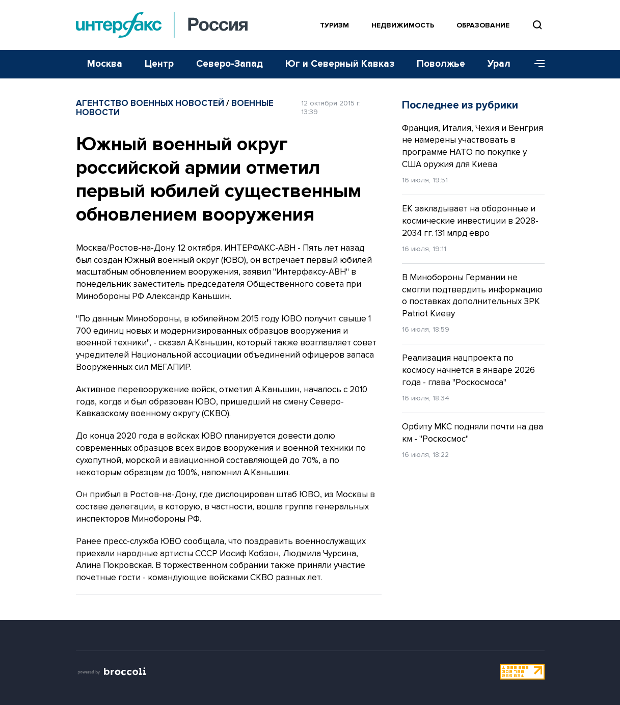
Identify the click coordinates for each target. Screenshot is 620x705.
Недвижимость (402, 25)
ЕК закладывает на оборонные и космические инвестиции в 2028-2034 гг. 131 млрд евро (470, 220)
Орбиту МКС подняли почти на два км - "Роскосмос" (472, 432)
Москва (104, 64)
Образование (482, 25)
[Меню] (536, 64)
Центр (159, 64)
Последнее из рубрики (460, 105)
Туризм (334, 25)
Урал (499, 64)
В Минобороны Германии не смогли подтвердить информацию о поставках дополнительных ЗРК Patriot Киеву (472, 295)
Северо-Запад (229, 64)
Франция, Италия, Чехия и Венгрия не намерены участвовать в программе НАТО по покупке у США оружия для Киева (472, 146)
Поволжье (441, 64)
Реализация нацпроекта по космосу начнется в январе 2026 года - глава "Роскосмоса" (468, 370)
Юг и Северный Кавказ (339, 64)
